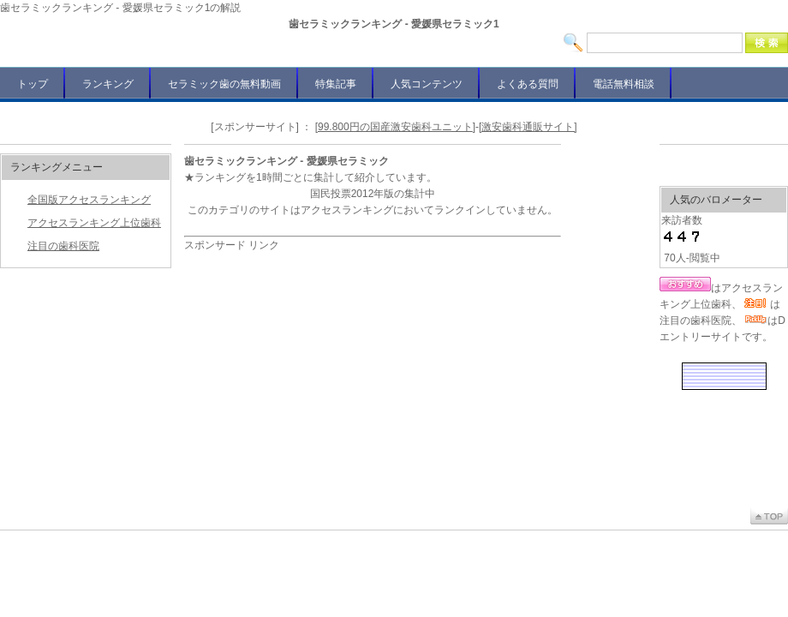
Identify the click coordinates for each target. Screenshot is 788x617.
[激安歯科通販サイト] (528, 127)
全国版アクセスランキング (89, 200)
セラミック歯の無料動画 (224, 84)
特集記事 (335, 84)
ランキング (108, 84)
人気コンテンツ (427, 84)
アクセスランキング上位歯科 (94, 223)
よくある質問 (527, 84)
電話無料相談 (623, 84)
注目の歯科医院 (63, 246)
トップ (32, 84)
